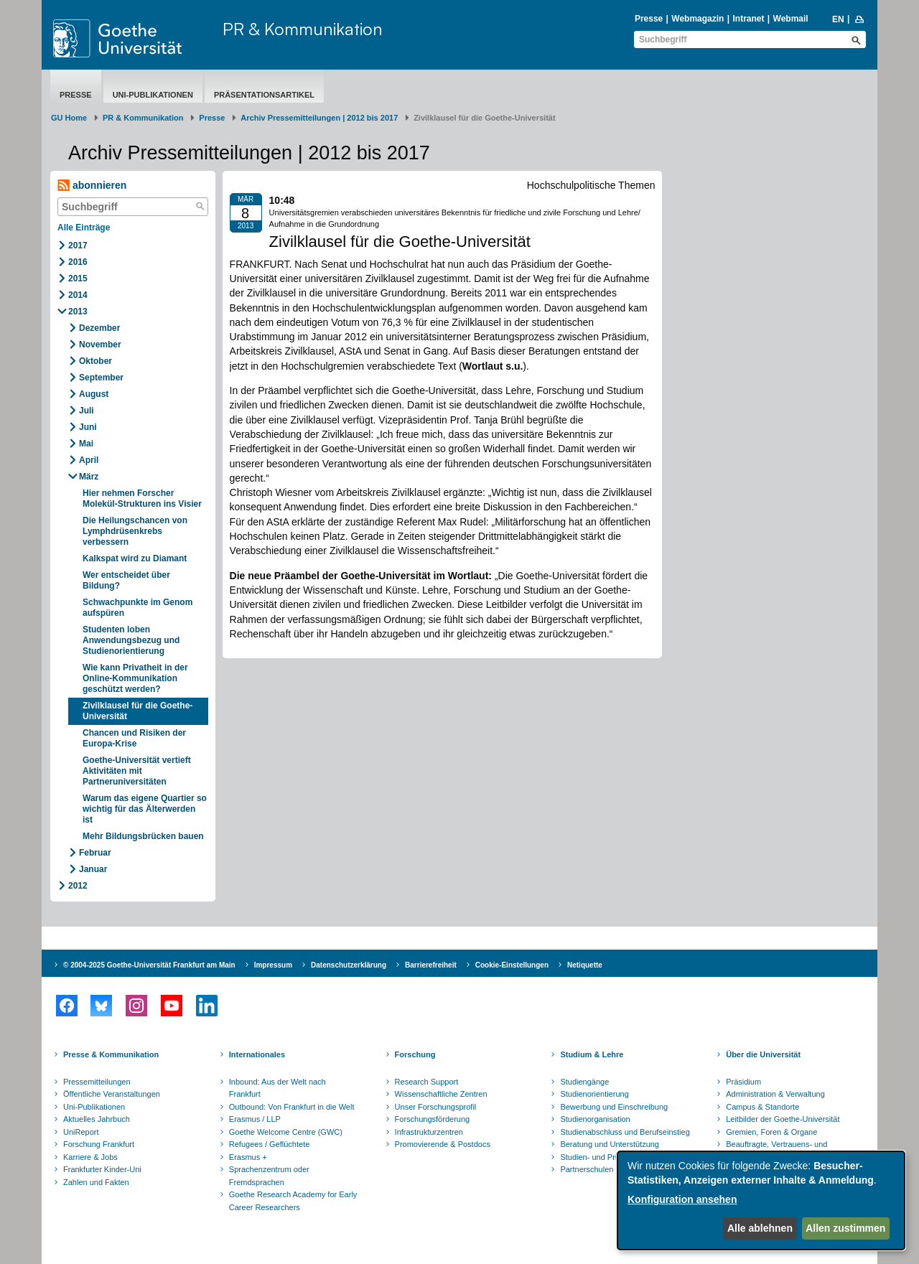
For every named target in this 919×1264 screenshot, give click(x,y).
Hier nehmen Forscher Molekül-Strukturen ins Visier (142, 498)
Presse (649, 19)
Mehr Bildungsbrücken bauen (143, 836)
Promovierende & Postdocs (442, 1144)
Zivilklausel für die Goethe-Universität (137, 711)
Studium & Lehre (591, 1054)
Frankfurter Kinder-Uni (102, 1169)
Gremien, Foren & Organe (771, 1132)
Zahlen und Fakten (96, 1182)
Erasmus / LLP (255, 1119)
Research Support (427, 1081)
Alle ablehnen (760, 1228)
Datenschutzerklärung (348, 965)
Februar (95, 853)
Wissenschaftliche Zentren (441, 1094)
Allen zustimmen (845, 1228)
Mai (86, 444)
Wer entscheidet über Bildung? (126, 580)
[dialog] (761, 1200)
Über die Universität (763, 1054)
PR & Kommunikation (303, 28)
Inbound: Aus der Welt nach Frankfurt (277, 1088)
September (101, 378)
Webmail (790, 19)
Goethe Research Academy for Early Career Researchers (293, 1201)
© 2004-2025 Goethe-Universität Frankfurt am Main (149, 965)
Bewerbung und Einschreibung (614, 1107)
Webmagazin (697, 19)
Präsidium (743, 1081)
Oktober (95, 361)
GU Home (69, 117)
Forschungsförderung (432, 1119)
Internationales (257, 1054)
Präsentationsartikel (264, 94)
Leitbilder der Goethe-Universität (782, 1119)
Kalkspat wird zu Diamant (135, 558)
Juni (88, 427)
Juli (86, 411)
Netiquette (584, 965)
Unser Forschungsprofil (436, 1107)
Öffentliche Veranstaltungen (111, 1094)
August (93, 394)
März (88, 477)
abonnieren (91, 185)
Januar (93, 869)
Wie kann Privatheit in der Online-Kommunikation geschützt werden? (135, 678)
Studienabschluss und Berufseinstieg (624, 1132)
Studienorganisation (595, 1119)
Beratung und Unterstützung (609, 1144)
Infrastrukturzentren (429, 1132)
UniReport (81, 1132)
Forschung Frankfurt (98, 1144)
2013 (78, 311)
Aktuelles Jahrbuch (96, 1119)
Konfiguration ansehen (682, 1199)
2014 (78, 295)
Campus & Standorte (762, 1107)
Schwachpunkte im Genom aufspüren (137, 607)
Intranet (748, 19)
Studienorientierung (594, 1094)
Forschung (415, 1054)
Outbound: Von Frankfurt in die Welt (292, 1107)
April (88, 460)
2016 (78, 262)
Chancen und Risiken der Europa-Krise (134, 738)
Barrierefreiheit (431, 965)
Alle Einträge (83, 228)
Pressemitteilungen (97, 1081)
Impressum (273, 965)
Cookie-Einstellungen (512, 965)
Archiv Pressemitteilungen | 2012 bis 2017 (319, 117)
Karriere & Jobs (90, 1157)
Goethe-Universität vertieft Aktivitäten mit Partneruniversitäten (137, 771)
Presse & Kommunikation (111, 1054)
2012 (78, 886)
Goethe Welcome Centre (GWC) (285, 1132)
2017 (78, 245)
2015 (78, 278)
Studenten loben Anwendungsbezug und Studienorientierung (131, 640)
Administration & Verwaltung (775, 1094)
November (100, 345)
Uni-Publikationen (153, 94)
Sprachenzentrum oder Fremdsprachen (269, 1175)
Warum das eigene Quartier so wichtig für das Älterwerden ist (145, 809)
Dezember (99, 328)
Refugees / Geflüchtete (269, 1144)
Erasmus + (248, 1157)
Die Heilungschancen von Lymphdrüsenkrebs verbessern (135, 531)
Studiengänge (584, 1081)
